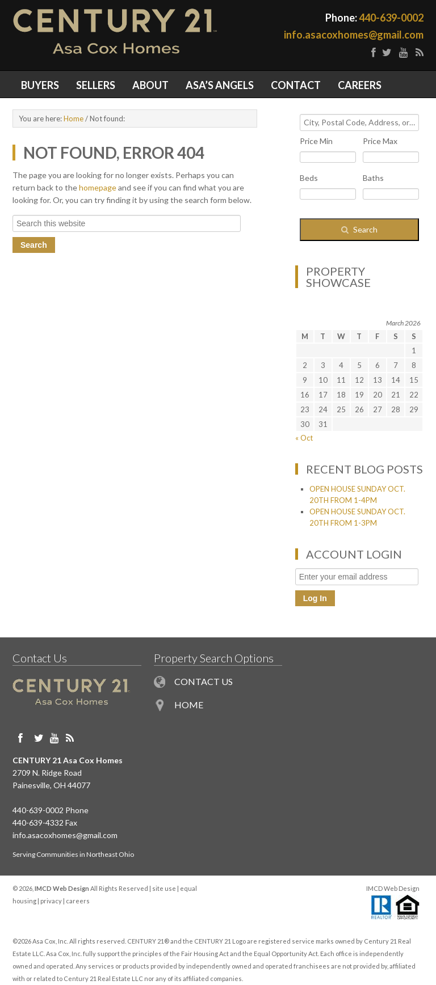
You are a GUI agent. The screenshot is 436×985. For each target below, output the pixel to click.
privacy (51, 900)
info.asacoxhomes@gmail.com (354, 34)
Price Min (316, 141)
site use (164, 888)
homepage (97, 187)
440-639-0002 (391, 17)
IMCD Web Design (393, 888)
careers (78, 900)
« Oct (304, 437)
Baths (373, 178)
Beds (309, 178)
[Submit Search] (359, 229)
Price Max (380, 141)
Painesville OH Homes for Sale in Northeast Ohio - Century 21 (115, 35)
